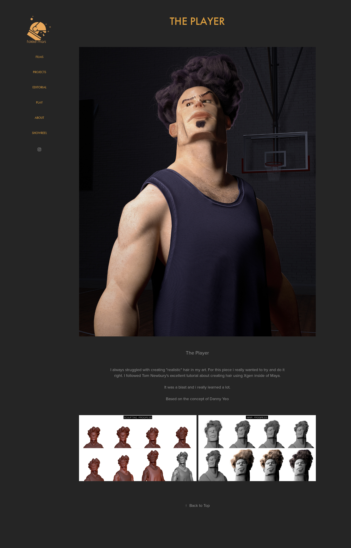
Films (39, 57)
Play (39, 102)
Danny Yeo (219, 398)
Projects (39, 72)
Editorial (39, 87)
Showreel (39, 133)
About (39, 118)
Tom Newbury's (155, 375)
